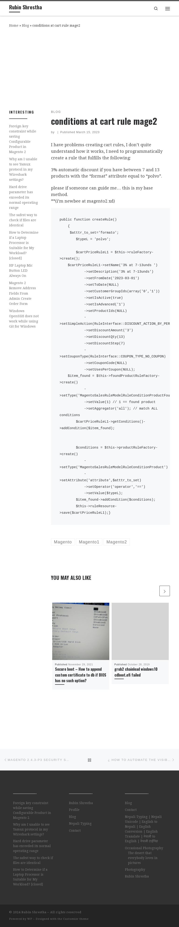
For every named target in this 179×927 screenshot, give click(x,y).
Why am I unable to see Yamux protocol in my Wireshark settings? (23, 169)
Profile (74, 810)
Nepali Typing (80, 823)
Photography (135, 869)
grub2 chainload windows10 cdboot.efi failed (136, 671)
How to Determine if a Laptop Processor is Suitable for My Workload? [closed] (23, 245)
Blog (25, 25)
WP (29, 918)
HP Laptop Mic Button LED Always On (21, 271)
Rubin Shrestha (81, 803)
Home (13, 25)
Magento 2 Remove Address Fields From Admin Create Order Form (22, 293)
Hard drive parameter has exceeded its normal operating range (23, 197)
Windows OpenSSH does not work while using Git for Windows (24, 318)
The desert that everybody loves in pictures (143, 858)
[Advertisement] (89, 67)
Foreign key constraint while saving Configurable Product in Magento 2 (22, 139)
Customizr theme (76, 918)
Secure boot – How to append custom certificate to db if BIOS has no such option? (80, 674)
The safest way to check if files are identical (23, 220)
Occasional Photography (144, 848)
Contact (75, 830)
